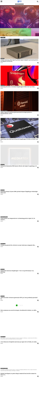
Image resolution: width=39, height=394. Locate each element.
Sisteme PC (2, 58)
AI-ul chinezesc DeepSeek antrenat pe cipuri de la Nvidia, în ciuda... (19, 341)
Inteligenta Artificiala (4, 368)
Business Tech (3, 243)
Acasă (7, 37)
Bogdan (2, 9)
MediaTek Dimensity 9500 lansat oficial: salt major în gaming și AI (19, 166)
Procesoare (2, 85)
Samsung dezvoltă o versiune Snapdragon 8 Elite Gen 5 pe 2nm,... (18, 86)
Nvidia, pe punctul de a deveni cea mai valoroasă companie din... (18, 245)
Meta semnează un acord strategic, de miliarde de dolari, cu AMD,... (19, 310)
